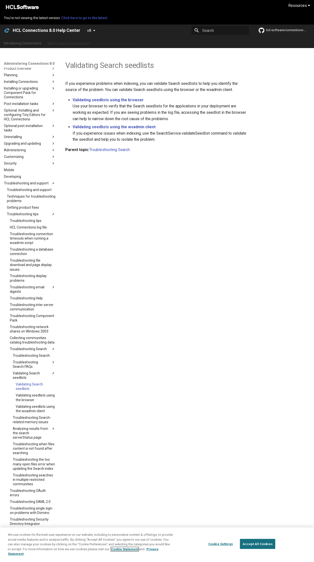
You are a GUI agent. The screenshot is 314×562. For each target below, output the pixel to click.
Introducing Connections (22, 42)
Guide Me (250, 42)
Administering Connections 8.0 (120, 42)
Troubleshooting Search (109, 149)
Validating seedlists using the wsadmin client (114, 127)
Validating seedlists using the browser (108, 100)
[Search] (220, 30)
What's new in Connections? (68, 42)
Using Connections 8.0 (166, 42)
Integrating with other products (213, 42)
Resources (299, 5)
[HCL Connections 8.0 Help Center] (7, 30)
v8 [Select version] (89, 30)
